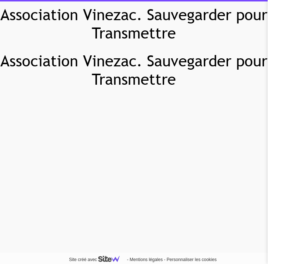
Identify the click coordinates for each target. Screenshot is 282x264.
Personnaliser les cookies (192, 259)
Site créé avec (97, 259)
